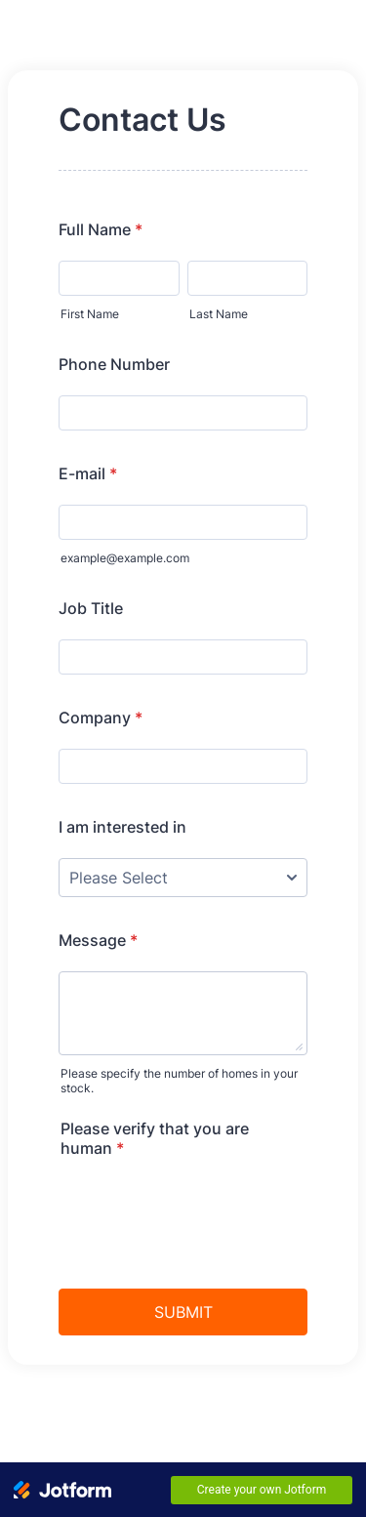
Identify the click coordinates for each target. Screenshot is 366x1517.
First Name (90, 314)
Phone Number (114, 364)
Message (98, 940)
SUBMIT (183, 1312)
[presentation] (207, 1209)
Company (100, 717)
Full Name (100, 229)
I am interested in (122, 827)
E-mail (88, 473)
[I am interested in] (183, 877)
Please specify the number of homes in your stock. (179, 1080)
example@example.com (125, 558)
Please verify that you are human (155, 1138)
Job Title (91, 608)
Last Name (218, 314)
